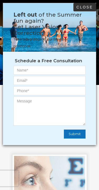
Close (85, 7)
